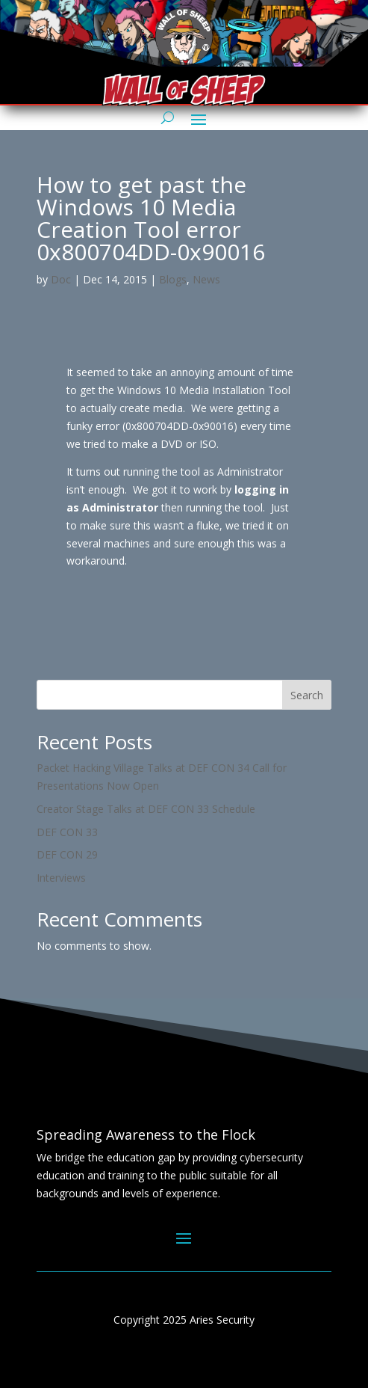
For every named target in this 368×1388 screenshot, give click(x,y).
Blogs (173, 279)
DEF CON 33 (67, 832)
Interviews (61, 877)
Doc (61, 279)
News (206, 279)
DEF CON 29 (67, 854)
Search (306, 695)
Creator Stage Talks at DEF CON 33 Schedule (146, 809)
